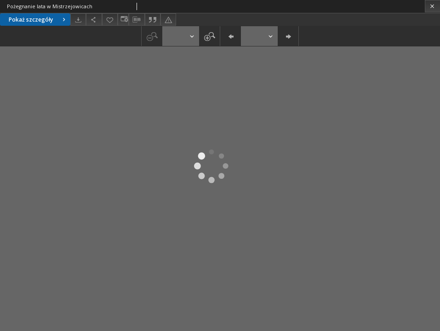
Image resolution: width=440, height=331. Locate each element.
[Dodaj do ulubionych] (110, 19)
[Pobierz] (78, 19)
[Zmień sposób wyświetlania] (123, 19)
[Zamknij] (432, 6)
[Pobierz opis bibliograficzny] (136, 19)
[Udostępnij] (94, 19)
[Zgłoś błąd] (168, 19)
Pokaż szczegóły (38, 19)
